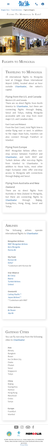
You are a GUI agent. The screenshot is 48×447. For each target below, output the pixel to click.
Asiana (10, 278)
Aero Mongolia (14, 247)
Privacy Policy (24, 445)
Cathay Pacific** (15, 294)
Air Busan (12, 310)
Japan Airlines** (14, 297)
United (11, 284)
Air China (11, 275)
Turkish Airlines (14, 281)
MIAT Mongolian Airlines (18, 244)
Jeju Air (11, 313)
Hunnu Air (12, 250)
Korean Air (12, 260)
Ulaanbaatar (20, 86)
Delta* (10, 263)
